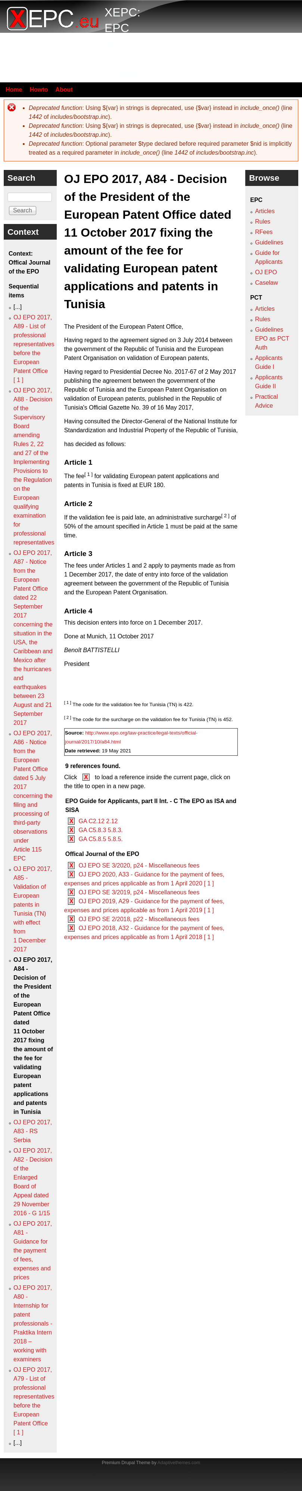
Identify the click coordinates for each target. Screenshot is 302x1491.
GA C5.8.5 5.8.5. (100, 839)
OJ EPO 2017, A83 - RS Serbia (32, 1131)
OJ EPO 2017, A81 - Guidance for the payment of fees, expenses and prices (32, 1250)
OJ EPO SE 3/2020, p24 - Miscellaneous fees (138, 865)
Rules (262, 221)
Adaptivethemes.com (179, 1462)
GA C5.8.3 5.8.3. (100, 830)
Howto (38, 89)
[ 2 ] (225, 515)
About (63, 89)
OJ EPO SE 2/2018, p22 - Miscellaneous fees (138, 919)
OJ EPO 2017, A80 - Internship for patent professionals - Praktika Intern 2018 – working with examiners (32, 1323)
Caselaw (266, 282)
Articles (264, 211)
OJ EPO (266, 272)
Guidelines (269, 242)
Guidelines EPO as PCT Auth (272, 338)
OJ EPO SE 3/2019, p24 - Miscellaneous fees (138, 892)
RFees (264, 232)
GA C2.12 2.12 (98, 821)
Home (14, 89)
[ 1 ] (88, 474)
